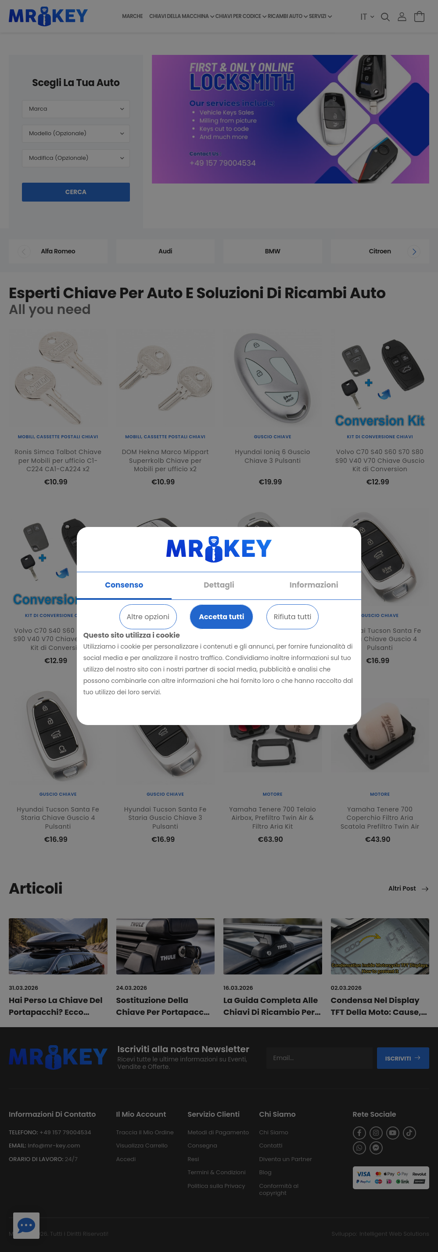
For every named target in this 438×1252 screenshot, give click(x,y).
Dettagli (219, 585)
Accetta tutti (221, 617)
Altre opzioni (148, 617)
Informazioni (314, 585)
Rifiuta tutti (293, 617)
